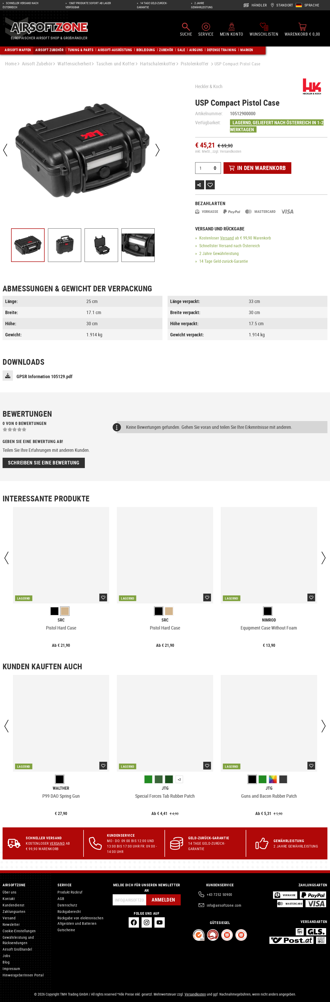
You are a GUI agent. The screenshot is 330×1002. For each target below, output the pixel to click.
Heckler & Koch (208, 86)
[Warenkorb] (302, 30)
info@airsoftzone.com (224, 905)
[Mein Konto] (231, 30)
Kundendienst (13, 905)
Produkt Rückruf (69, 892)
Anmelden (162, 899)
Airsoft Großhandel (17, 949)
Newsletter (11, 924)
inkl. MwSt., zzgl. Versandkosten (218, 151)
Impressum (11, 968)
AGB (60, 898)
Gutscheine (66, 929)
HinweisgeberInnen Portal (23, 975)
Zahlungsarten (14, 911)
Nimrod (269, 620)
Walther (61, 788)
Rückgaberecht (69, 911)
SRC (60, 620)
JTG (165, 788)
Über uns (9, 892)
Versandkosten (195, 994)
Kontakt (9, 898)
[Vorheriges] (5, 150)
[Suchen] (186, 30)
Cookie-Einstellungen (19, 930)
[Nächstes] (157, 150)
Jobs (6, 955)
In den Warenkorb (257, 168)
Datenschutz (67, 905)
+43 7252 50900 (219, 894)
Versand (227, 238)
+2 (179, 779)
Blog (6, 962)
